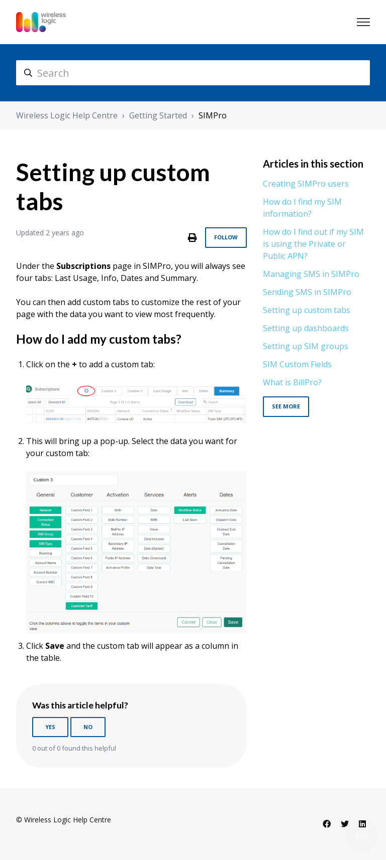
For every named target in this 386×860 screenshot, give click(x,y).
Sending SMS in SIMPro (307, 292)
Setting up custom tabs (306, 310)
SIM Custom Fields (297, 364)
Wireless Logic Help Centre (67, 115)
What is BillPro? (292, 382)
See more (286, 406)
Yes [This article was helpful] (50, 727)
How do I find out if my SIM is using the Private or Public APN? (313, 243)
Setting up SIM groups (305, 346)
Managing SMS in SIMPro (311, 273)
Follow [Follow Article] (226, 237)
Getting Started (158, 115)
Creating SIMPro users (306, 183)
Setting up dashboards (306, 328)
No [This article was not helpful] (87, 727)
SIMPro (213, 115)
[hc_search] (193, 72)
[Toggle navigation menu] (363, 22)
